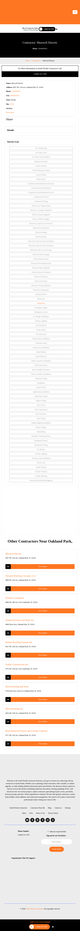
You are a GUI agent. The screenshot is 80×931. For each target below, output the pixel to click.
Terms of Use (40, 813)
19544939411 (40, 48)
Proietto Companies (14, 598)
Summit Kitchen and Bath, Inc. (20, 620)
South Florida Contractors (18, 808)
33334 (12, 104)
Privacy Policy (53, 813)
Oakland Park (15, 95)
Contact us (58, 808)
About (24, 813)
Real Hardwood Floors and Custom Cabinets (26, 731)
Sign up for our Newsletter (56, 836)
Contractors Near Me (37, 808)
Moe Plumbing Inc (14, 708)
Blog (49, 808)
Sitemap (67, 808)
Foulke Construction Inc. (17, 664)
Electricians (10, 112)
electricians (41, 303)
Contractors (36, 61)
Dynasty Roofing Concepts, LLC (20, 575)
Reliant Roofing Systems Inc (18, 642)
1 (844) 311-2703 (40, 74)
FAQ (31, 813)
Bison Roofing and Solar (17, 686)
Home (27, 61)
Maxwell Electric (49, 61)
